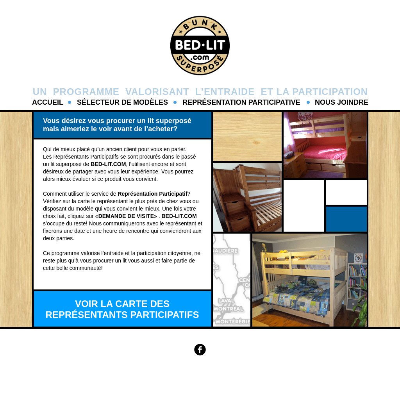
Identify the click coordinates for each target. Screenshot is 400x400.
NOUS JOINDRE (341, 102)
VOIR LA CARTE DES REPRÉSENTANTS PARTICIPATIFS (122, 309)
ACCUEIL (47, 102)
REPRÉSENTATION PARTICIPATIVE (241, 102)
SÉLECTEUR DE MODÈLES (122, 102)
